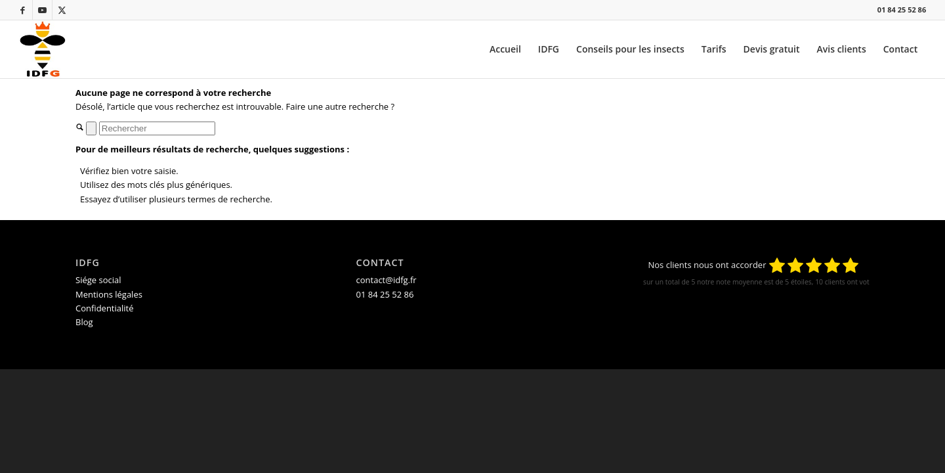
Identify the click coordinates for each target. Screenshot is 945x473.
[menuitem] (505, 49)
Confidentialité (104, 308)
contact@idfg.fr (386, 280)
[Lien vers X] (62, 10)
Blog (84, 322)
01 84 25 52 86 (901, 9)
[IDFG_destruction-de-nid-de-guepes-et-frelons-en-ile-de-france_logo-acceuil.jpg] (42, 49)
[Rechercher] (157, 128)
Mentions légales (108, 294)
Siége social (98, 280)
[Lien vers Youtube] (42, 10)
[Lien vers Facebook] (22, 10)
